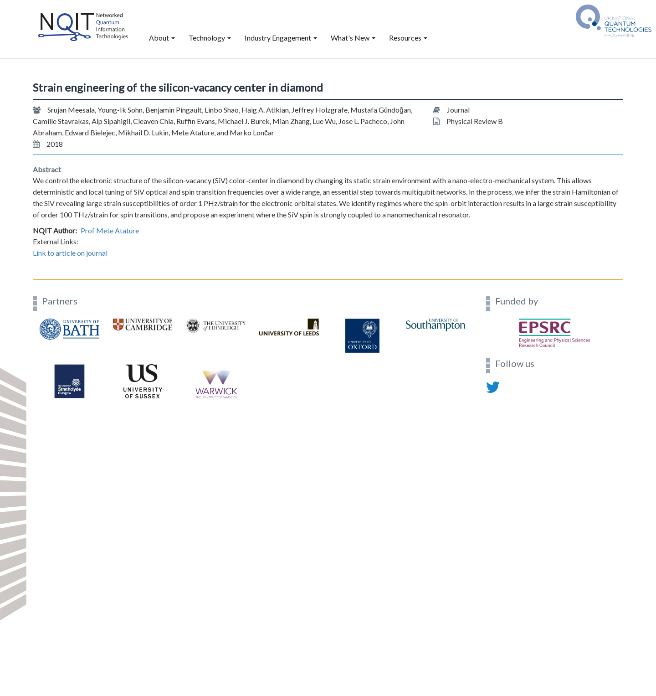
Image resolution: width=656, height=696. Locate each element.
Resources (408, 37)
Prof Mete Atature (110, 230)
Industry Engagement (281, 37)
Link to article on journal (70, 252)
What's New (353, 37)
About (162, 37)
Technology (210, 37)
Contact (44, 414)
